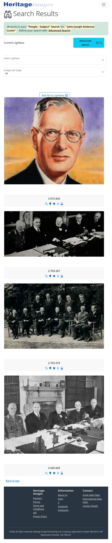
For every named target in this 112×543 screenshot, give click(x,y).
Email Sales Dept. (91, 495)
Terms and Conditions (38, 507)
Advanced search (90, 42)
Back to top (12, 481)
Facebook (63, 506)
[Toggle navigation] (103, 4)
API (35, 512)
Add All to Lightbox (55, 95)
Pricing (36, 501)
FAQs (60, 498)
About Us (62, 495)
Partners (37, 498)
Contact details (90, 505)
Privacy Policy (40, 516)
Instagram (63, 510)
